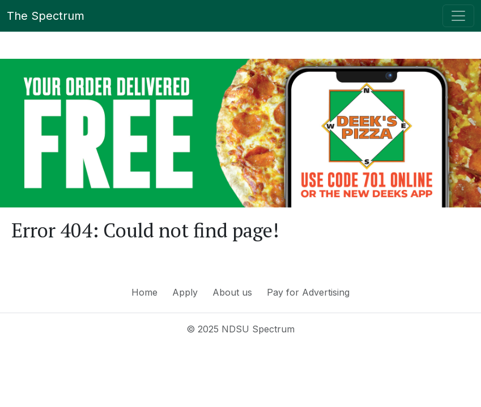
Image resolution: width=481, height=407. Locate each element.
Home (144, 292)
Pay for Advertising (308, 292)
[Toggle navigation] (458, 16)
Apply (185, 292)
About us (232, 292)
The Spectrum (45, 16)
